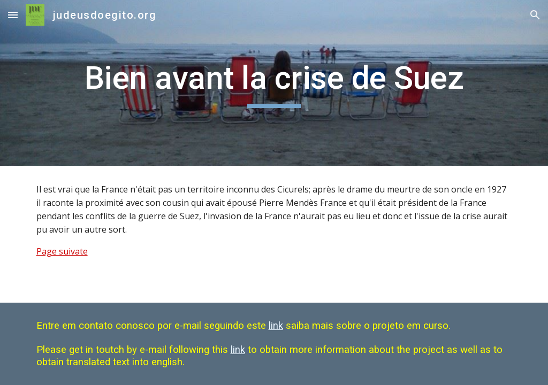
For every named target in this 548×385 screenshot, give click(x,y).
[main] (274, 82)
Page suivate (62, 251)
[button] (13, 14)
